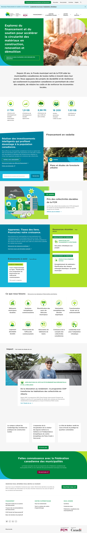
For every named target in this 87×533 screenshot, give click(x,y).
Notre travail (65, 14)
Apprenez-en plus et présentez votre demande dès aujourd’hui (20, 57)
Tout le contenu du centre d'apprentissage (42, 506)
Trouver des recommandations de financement (38, 2)
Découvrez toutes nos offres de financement (14, 163)
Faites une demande (8, 166)
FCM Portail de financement (14, 512)
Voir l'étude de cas (26, 403)
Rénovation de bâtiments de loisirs (44, 332)
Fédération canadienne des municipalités (71, 509)
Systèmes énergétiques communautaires (28, 310)
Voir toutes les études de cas (23, 349)
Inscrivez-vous (68, 487)
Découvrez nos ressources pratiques (18, 246)
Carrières (71, 2)
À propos (76, 14)
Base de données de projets (14, 514)
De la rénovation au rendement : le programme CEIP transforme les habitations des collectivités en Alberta (43, 391)
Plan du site (9, 529)
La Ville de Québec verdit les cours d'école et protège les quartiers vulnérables (69, 428)
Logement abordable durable (12, 332)
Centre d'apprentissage (51, 14)
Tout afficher (33, 259)
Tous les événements (40, 503)
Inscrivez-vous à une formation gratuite (19, 249)
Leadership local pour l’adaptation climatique (75, 332)
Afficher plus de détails (53, 211)
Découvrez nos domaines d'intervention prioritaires (42, 294)
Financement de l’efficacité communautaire (28, 332)
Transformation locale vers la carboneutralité (74, 310)
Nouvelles (55, 2)
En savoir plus (43, 447)
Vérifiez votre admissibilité (11, 159)
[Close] (85, 7)
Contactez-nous (68, 506)
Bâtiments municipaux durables (12, 310)
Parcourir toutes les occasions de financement (14, 504)
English (76, 2)
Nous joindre (63, 2)
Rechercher (36, 176)
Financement (37, 14)
